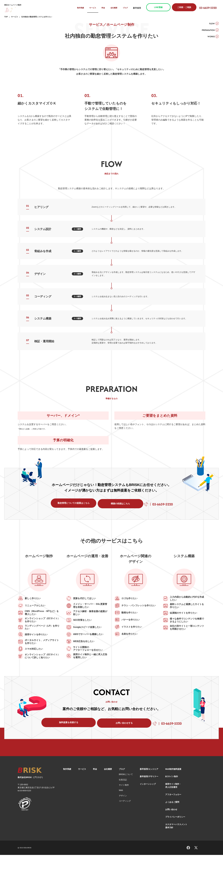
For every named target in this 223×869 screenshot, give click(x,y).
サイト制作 (124, 799)
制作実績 (82, 8)
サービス (94, 8)
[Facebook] (188, 861)
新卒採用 (139, 8)
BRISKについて (126, 788)
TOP (6, 17)
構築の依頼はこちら (118, 506)
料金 (105, 8)
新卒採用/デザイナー (149, 790)
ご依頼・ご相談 (186, 7)
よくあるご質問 (172, 816)
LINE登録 (160, 7)
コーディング (125, 815)
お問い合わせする (115, 736)
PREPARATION (206, 31)
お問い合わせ (171, 823)
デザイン (123, 810)
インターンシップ (148, 798)
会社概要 (116, 8)
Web (121, 804)
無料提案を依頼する (64, 736)
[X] (196, 861)
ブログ (127, 8)
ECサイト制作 (171, 790)
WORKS (209, 38)
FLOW (210, 23)
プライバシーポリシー (175, 831)
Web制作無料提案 (173, 783)
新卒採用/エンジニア (149, 783)
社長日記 (123, 794)
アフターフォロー (173, 809)
